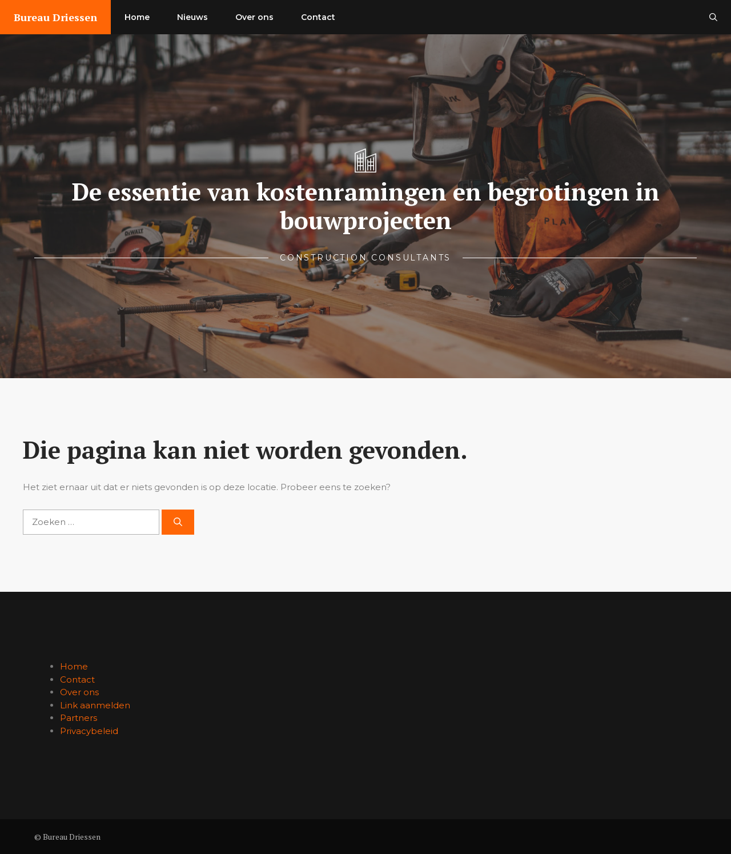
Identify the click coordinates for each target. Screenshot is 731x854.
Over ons (254, 17)
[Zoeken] (178, 522)
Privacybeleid (89, 730)
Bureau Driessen (55, 17)
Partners (78, 717)
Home (137, 17)
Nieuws (192, 17)
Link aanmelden (95, 705)
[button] (713, 17)
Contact (318, 17)
